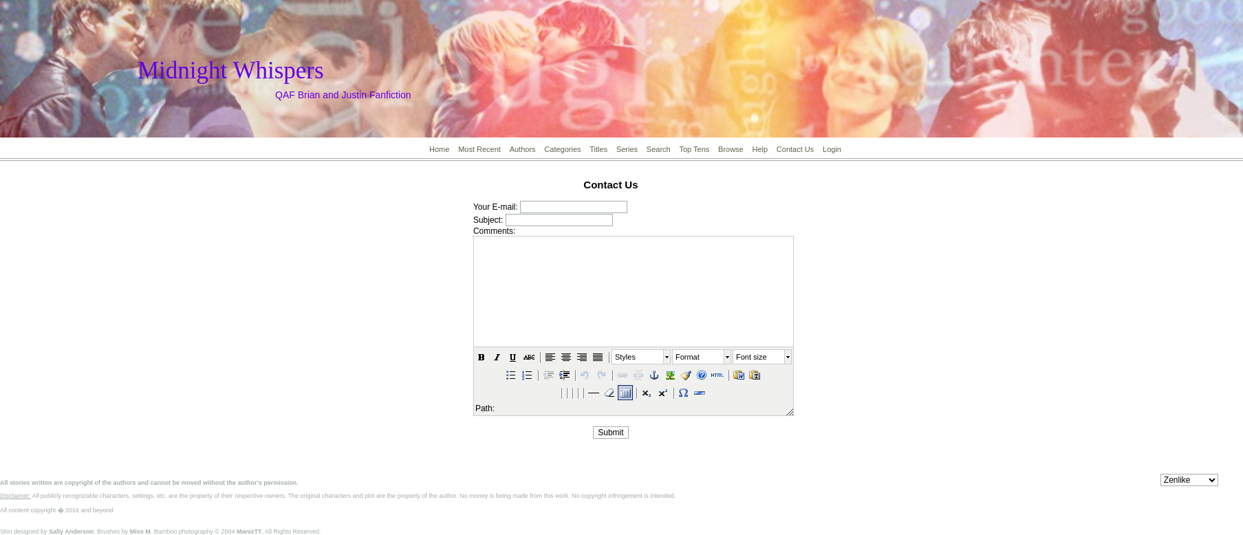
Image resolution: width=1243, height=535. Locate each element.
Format (687, 357)
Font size (751, 357)
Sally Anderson (71, 531)
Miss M (140, 531)
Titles (598, 149)
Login (832, 149)
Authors (523, 149)
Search (659, 149)
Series (627, 149)
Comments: (494, 231)
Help (760, 149)
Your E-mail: (495, 207)
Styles (625, 357)
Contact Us (795, 149)
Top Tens (694, 149)
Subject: (488, 220)
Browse (731, 149)
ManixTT (249, 531)
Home (439, 149)
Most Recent (479, 149)
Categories (562, 149)
